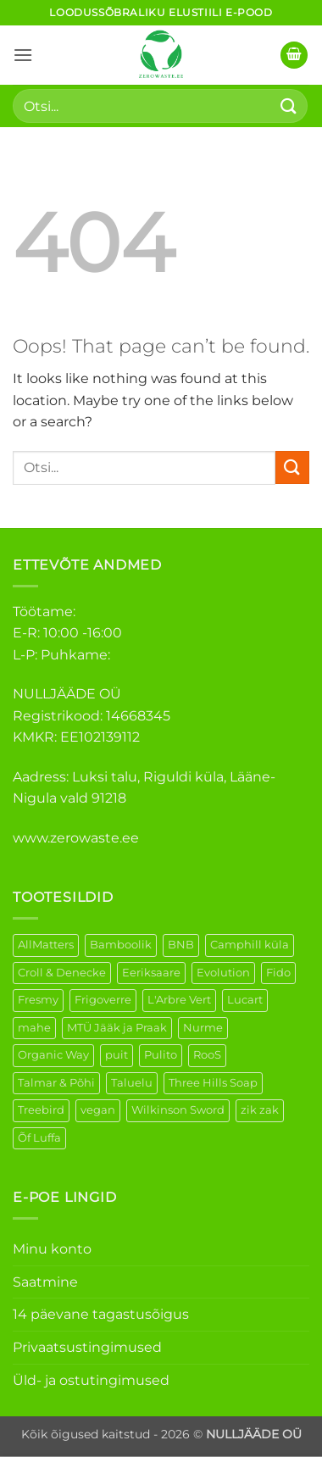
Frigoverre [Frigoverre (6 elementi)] (103, 999)
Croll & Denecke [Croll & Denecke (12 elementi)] (62, 972)
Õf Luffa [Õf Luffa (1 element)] (39, 1138)
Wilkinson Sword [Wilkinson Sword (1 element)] (178, 1110)
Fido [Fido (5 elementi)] (278, 972)
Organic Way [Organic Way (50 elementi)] (53, 1054)
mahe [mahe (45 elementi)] (34, 1027)
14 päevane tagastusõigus (101, 1314)
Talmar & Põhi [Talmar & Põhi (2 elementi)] (56, 1082)
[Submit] (289, 105)
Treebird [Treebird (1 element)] (41, 1110)
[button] (23, 54)
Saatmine (45, 1282)
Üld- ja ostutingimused (91, 1380)
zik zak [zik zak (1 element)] (260, 1110)
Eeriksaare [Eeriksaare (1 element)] (151, 972)
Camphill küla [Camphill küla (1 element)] (249, 944)
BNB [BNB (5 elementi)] (181, 944)
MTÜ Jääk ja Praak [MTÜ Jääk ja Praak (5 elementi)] (117, 1027)
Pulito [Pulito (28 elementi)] (160, 1054)
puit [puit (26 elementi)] (116, 1054)
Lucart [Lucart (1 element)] (245, 999)
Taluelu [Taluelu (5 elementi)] (132, 1082)
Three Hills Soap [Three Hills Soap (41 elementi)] (213, 1082)
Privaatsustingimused (87, 1347)
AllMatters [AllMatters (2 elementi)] (46, 944)
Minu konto (52, 1249)
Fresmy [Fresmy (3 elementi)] (38, 999)
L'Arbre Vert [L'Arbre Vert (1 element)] (179, 999)
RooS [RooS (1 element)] (207, 1054)
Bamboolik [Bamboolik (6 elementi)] (121, 944)
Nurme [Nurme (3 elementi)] (203, 1027)
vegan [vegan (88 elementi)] (97, 1110)
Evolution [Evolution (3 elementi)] (223, 972)
